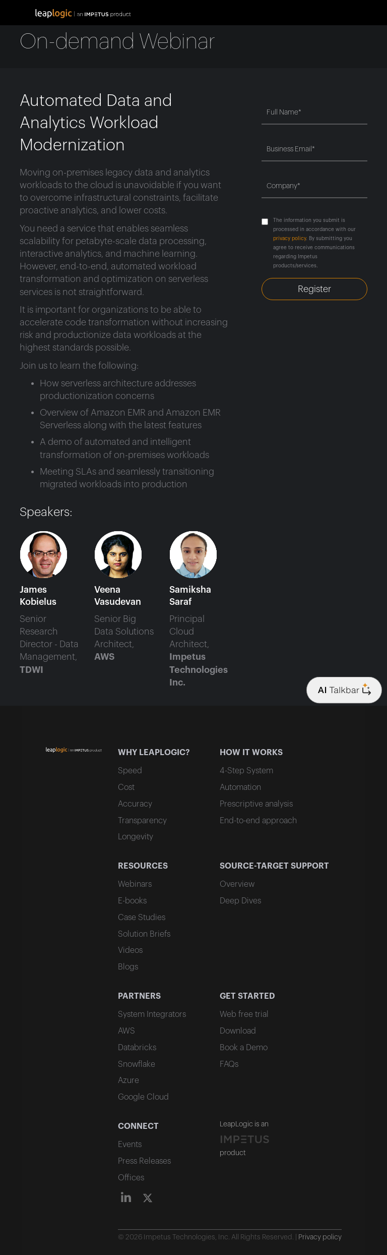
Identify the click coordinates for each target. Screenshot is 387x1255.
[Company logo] (344, 690)
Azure (128, 1080)
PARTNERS (139, 996)
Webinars (135, 884)
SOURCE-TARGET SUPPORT (274, 866)
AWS (126, 1031)
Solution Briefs (144, 934)
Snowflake (136, 1064)
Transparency (142, 821)
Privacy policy (320, 1237)
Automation (240, 787)
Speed (130, 771)
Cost (126, 787)
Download (238, 1031)
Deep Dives (240, 901)
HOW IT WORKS (251, 753)
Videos (130, 950)
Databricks (137, 1048)
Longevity (135, 837)
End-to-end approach (258, 821)
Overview (237, 884)
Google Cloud (143, 1097)
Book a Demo (244, 1048)
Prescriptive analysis (256, 804)
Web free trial (244, 1014)
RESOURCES (143, 866)
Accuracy (135, 804)
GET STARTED (247, 996)
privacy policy (289, 238)
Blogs (128, 967)
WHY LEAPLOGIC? (154, 753)
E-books (132, 901)
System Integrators (152, 1014)
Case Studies (141, 918)
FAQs (229, 1064)
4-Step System (246, 771)
